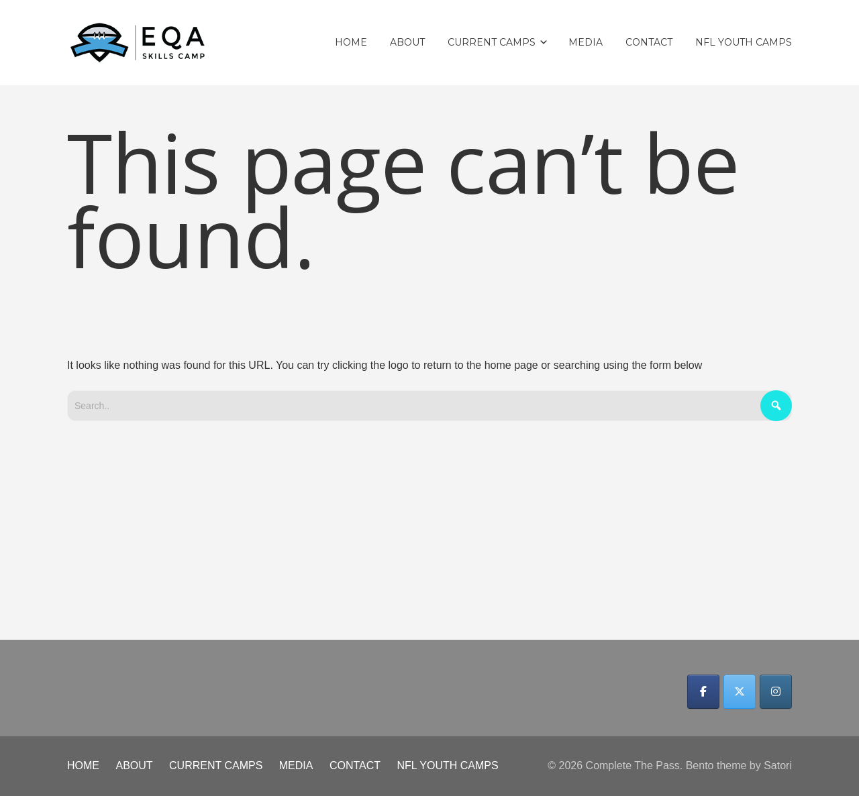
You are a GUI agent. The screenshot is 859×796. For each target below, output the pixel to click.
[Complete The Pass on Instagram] (776, 692)
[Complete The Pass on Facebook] (703, 692)
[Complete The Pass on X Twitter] (739, 692)
